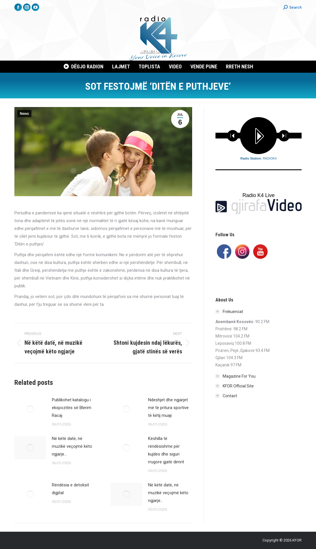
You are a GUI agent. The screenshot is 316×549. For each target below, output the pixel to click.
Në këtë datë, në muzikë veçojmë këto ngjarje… (72, 446)
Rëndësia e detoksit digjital (70, 488)
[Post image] (30, 409)
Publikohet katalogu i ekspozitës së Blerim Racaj (71, 407)
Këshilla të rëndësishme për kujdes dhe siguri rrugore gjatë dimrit (166, 450)
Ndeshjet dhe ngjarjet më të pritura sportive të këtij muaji (168, 407)
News (24, 114)
